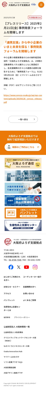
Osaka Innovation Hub (13, 351)
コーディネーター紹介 (32, 276)
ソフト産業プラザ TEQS (13, 362)
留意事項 (7, 317)
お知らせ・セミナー (12, 286)
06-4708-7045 (15, 260)
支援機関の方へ (29, 286)
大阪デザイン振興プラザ (13, 373)
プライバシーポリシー (22, 317)
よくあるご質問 (29, 300)
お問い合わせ (28, 293)
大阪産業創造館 (10, 367)
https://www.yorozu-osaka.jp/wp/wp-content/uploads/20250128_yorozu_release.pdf (23, 99)
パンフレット (9, 300)
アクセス (7, 293)
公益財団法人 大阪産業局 (13, 332)
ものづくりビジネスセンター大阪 (16, 346)
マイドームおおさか (11, 357)
